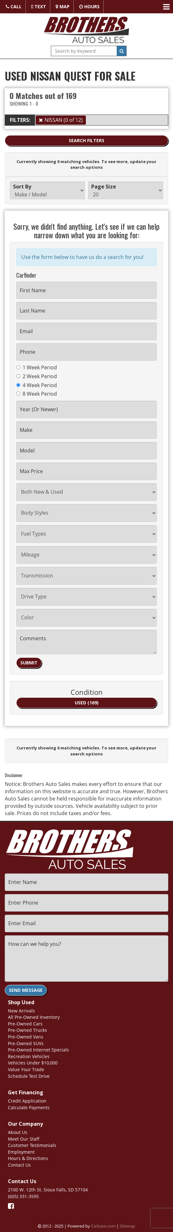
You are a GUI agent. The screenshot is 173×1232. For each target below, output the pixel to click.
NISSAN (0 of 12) (64, 119)
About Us (17, 1131)
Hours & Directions (28, 1157)
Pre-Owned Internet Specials (38, 1049)
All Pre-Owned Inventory (34, 1016)
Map (63, 6)
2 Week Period (36, 376)
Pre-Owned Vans (25, 1036)
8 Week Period (36, 393)
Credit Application (27, 1100)
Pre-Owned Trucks (27, 1029)
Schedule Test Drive (29, 1075)
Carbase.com (103, 1225)
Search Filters (86, 140)
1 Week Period (36, 367)
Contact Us (19, 1164)
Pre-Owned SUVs (26, 1042)
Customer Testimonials (32, 1144)
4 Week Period (36, 385)
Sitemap (127, 1225)
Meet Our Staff (23, 1138)
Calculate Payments (29, 1107)
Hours (89, 6)
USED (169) (87, 703)
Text (38, 6)
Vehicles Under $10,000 (33, 1062)
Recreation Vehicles (29, 1055)
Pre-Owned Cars (25, 1023)
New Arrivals (21, 1010)
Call (14, 6)
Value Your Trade (26, 1068)
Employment (21, 1151)
